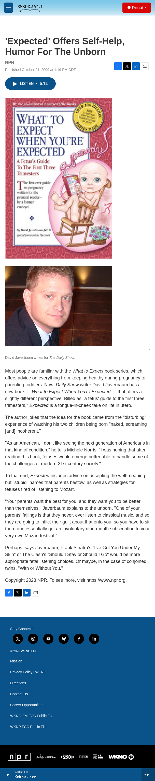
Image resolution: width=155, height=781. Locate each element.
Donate (139, 7)
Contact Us (19, 694)
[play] (8, 774)
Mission (16, 661)
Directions (18, 683)
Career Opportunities (26, 705)
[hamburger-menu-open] (8, 8)
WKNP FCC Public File (28, 727)
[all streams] (148, 774)
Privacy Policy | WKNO (28, 672)
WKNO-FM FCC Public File (31, 716)
